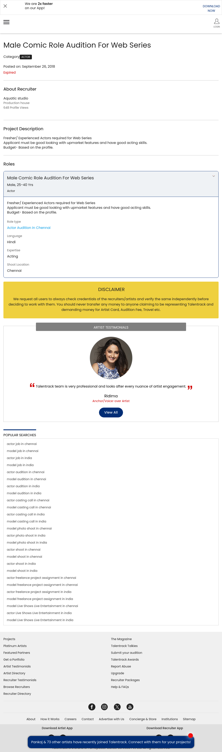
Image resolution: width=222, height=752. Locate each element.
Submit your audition (126, 652)
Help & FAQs (120, 687)
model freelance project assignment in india (40, 599)
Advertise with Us (111, 719)
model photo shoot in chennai (29, 528)
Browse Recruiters (16, 687)
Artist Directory (14, 673)
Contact (87, 719)
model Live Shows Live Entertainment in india (40, 620)
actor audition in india (23, 486)
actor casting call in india (25, 514)
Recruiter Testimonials (19, 680)
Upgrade (117, 673)
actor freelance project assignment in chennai (41, 578)
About (31, 719)
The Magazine (121, 639)
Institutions (169, 719)
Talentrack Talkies (124, 646)
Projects (9, 639)
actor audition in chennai (25, 472)
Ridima (111, 396)
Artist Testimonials (17, 666)
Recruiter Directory (17, 693)
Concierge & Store (143, 719)
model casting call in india (26, 521)
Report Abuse (121, 666)
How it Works (50, 719)
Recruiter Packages (125, 680)
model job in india (20, 465)
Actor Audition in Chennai (28, 227)
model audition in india (24, 493)
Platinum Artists (15, 646)
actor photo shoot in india (26, 535)
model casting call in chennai (29, 507)
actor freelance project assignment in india (39, 592)
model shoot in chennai (24, 556)
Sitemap (189, 719)
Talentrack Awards (125, 659)
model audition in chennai (26, 479)
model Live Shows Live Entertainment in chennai (42, 606)
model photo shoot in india (27, 542)
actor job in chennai (22, 444)
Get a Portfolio (13, 659)
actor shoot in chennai (23, 549)
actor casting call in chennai (28, 500)
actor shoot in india (21, 564)
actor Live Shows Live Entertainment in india (39, 613)
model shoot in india (22, 571)
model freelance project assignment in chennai (42, 585)
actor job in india (19, 458)
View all (111, 412)
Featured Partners (16, 652)
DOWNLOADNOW (211, 8)
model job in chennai (22, 451)
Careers (70, 719)
